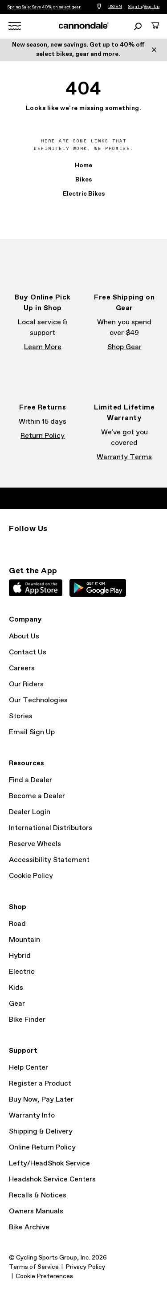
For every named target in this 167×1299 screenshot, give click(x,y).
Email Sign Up (32, 732)
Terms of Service (34, 1267)
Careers (22, 668)
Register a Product (40, 1083)
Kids (16, 987)
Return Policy (42, 436)
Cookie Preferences (44, 1276)
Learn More (42, 347)
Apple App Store (35, 588)
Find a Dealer (30, 780)
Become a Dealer (37, 796)
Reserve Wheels (35, 844)
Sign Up (151, 7)
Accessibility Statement (49, 860)
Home (83, 165)
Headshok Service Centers (52, 1179)
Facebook (34, 544)
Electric (22, 971)
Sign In (135, 7)
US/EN (115, 7)
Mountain (24, 940)
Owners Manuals (36, 1211)
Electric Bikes (84, 194)
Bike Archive (29, 1227)
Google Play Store (98, 588)
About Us (24, 636)
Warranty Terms (124, 457)
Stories (21, 716)
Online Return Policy (42, 1147)
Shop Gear (124, 347)
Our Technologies (38, 700)
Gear (17, 1003)
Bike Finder (27, 1019)
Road (17, 924)
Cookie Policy (31, 876)
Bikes (83, 180)
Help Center (28, 1067)
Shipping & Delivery (41, 1131)
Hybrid (20, 955)
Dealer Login (29, 812)
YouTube (73, 544)
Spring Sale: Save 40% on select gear (44, 7)
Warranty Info (32, 1115)
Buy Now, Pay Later (41, 1099)
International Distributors (50, 828)
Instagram (14, 544)
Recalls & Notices (37, 1195)
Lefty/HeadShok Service (49, 1163)
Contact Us (27, 652)
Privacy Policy (85, 1267)
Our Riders (26, 684)
